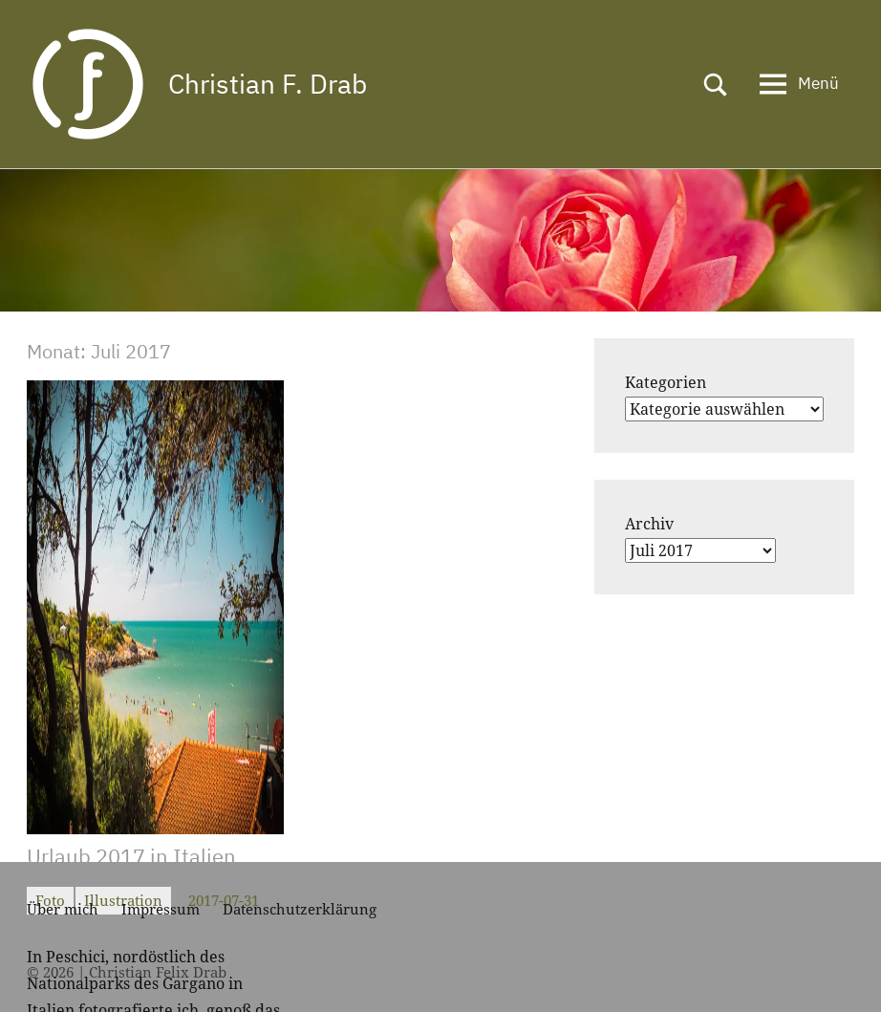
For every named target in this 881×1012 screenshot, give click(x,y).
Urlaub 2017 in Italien (131, 856)
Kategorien (665, 382)
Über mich (62, 908)
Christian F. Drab (267, 83)
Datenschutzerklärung (299, 908)
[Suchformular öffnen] (715, 84)
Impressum (160, 908)
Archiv (649, 523)
